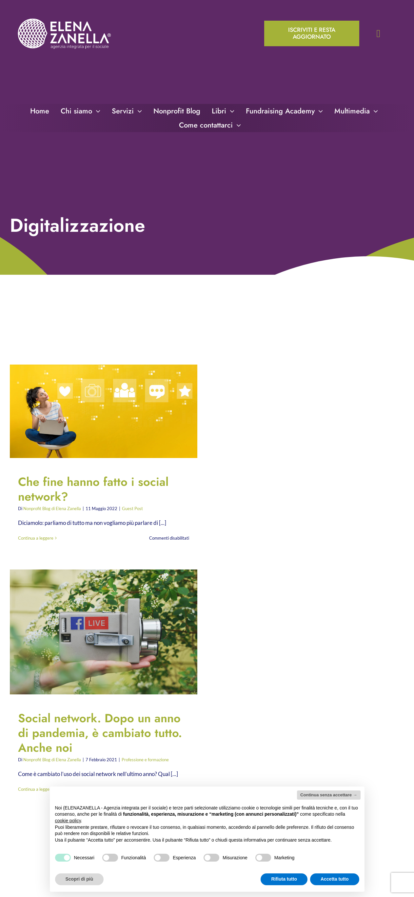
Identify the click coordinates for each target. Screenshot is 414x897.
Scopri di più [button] (79, 879)
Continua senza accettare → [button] (328, 794)
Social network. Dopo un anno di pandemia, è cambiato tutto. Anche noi (100, 732)
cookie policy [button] (68, 820)
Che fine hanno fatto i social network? (93, 489)
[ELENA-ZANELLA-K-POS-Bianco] (64, 19)
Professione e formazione (145, 759)
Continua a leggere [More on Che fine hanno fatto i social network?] (35, 538)
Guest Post (132, 508)
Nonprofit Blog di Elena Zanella (52, 508)
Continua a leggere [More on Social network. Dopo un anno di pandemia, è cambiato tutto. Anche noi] (35, 789)
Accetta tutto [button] (335, 879)
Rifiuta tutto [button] (284, 879)
